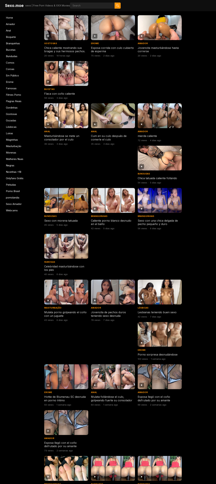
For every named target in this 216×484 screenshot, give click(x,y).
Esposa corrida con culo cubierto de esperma (102, 47)
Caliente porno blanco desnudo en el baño (101, 134)
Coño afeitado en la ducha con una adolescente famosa (149, 308)
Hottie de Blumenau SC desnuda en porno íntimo (60, 221)
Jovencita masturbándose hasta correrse (146, 47)
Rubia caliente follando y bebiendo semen (103, 352)
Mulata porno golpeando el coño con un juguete (61, 178)
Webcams (12, 210)
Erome (10, 82)
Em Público (12, 75)
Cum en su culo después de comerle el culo (105, 90)
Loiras (9, 133)
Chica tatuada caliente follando (192, 89)
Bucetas (11, 49)
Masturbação (13, 146)
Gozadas (11, 120)
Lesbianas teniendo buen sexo (149, 176)
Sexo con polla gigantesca (104, 438)
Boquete (11, 37)
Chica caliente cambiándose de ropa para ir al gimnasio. (192, 352)
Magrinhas (12, 139)
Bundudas (11, 56)
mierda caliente (139, 89)
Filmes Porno (13, 94)
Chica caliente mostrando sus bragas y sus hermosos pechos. (63, 49)
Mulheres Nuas (14, 159)
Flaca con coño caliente (188, 45)
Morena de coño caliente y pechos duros (190, 265)
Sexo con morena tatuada (61, 132)
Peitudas (11, 184)
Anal (8, 30)
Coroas (10, 69)
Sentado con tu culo (186, 438)
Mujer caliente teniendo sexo (62, 394)
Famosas (11, 88)
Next (146, 458)
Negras (10, 165)
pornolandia (12, 197)
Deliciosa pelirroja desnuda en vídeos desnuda (106, 308)
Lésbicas (11, 126)
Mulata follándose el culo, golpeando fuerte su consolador (103, 223)
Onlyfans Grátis (14, 178)
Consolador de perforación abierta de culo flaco (104, 396)
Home (9, 17)
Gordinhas (12, 107)
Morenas (11, 152)
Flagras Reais (13, 101)
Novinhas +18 (13, 171)
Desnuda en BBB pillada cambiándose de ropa (145, 439)
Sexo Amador (14, 204)
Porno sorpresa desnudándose (192, 176)
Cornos (10, 62)
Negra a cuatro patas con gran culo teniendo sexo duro (150, 352)
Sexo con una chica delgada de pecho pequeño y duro (148, 134)
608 (134, 458)
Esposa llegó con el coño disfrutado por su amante (146, 221)
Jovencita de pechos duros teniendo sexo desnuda (104, 178)
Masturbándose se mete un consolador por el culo (61, 90)
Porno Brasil (13, 191)
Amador (10, 24)
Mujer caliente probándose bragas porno (147, 396)
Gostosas (11, 114)
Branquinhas (13, 43)
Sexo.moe (14, 5)
